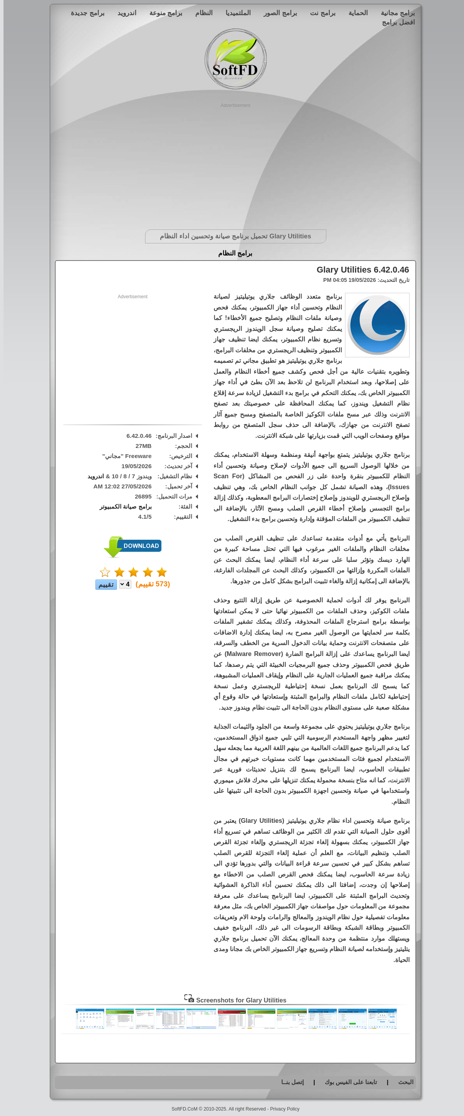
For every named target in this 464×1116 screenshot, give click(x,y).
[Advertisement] (232, 163)
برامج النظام (232, 253)
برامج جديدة (84, 13)
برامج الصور (277, 13)
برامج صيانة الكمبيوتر (122, 506)
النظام (200, 13)
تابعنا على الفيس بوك (347, 1082)
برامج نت (319, 13)
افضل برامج (394, 22)
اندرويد (123, 13)
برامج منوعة (162, 13)
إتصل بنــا (289, 1082)
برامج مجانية (394, 13)
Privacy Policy (281, 1109)
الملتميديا (234, 13)
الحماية (354, 13)
